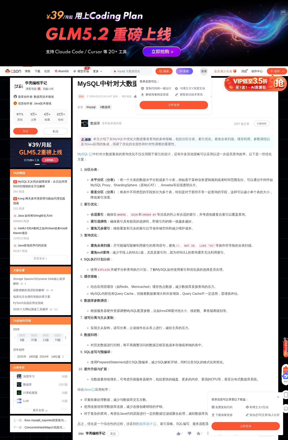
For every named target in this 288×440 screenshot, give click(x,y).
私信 (55, 131)
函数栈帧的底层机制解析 (33, 290)
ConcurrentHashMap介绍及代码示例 (45, 428)
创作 (277, 71)
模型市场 (82, 70)
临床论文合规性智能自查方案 (31, 296)
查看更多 (40, 258)
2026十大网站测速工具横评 (35, 309)
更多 (97, 71)
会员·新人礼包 (225, 71)
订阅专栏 (262, 123)
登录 (204, 71)
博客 (28, 71)
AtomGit (61, 71)
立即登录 (174, 104)
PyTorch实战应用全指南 (28, 303)
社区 (47, 71)
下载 (37, 71)
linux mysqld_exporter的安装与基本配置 (46, 421)
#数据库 (105, 107)
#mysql (91, 107)
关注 (113, 433)
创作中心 (257, 71)
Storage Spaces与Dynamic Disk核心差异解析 (39, 281)
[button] (37, 164)
